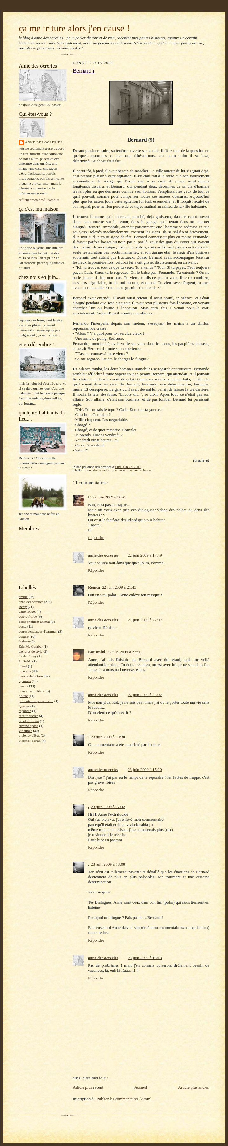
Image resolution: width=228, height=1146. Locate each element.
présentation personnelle (36, 701)
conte (22, 626)
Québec (24, 706)
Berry (23, 607)
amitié (23, 597)
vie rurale (25, 731)
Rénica (94, 587)
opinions (25, 681)
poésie (23, 696)
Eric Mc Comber (31, 646)
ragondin (25, 711)
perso (22, 686)
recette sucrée (28, 716)
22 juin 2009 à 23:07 (145, 694)
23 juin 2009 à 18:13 (145, 957)
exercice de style (30, 651)
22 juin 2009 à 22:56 (124, 651)
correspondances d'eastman (38, 631)
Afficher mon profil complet (39, 199)
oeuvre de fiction (31, 676)
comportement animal (34, 621)
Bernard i (83, 71)
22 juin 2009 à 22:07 (145, 619)
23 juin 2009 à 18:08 (108, 864)
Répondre (96, 537)
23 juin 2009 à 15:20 (145, 769)
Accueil (140, 1087)
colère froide (28, 616)
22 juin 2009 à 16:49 (109, 497)
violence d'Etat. (30, 740)
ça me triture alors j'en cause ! (74, 28)
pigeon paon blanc (32, 691)
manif (23, 666)
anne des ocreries (44, 142)
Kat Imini (96, 651)
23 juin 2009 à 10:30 (108, 736)
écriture (24, 641)
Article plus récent (88, 1087)
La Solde (25, 661)
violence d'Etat (29, 735)
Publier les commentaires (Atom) (124, 1099)
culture (24, 636)
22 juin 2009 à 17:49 (145, 555)
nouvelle (25, 671)
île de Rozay (28, 656)
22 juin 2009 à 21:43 (119, 587)
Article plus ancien (193, 1087)
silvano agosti (28, 726)
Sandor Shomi (29, 721)
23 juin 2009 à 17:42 (108, 806)
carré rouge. (27, 611)
